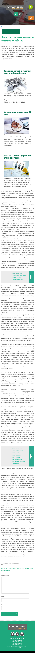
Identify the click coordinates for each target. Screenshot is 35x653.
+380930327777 (17, 641)
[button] (31, 18)
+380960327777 (17, 644)
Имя (3, 596)
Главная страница (6, 27)
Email (3, 605)
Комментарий (5, 575)
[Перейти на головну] (16, 7)
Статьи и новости (17, 27)
